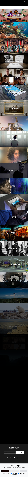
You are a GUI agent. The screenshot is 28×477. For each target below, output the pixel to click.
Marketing (14, 474)
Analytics (14, 473)
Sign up (20, 452)
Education (11, 8)
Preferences (21, 473)
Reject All (23, 471)
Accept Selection (14, 471)
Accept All (5, 471)
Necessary (6, 473)
